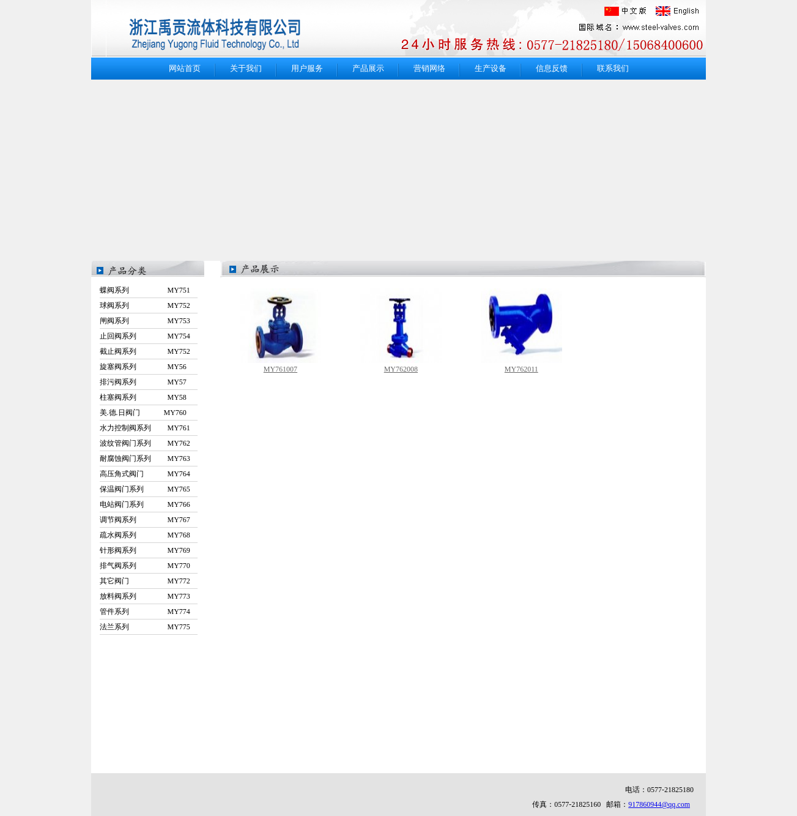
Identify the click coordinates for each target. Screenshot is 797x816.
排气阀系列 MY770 (145, 565)
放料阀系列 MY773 (145, 596)
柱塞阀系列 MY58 (143, 397)
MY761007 (280, 369)
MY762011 (521, 369)
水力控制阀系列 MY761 (145, 428)
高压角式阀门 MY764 (145, 474)
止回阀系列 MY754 (145, 336)
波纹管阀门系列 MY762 (145, 443)
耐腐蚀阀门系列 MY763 (145, 458)
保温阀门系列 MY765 (145, 489)
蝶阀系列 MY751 (145, 290)
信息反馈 (552, 68)
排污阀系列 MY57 (143, 382)
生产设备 (490, 68)
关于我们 (246, 68)
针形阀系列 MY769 (145, 550)
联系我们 (613, 68)
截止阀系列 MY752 (145, 351)
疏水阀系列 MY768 (145, 535)
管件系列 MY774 (145, 611)
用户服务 (307, 68)
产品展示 (368, 68)
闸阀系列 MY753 (145, 320)
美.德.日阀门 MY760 (143, 412)
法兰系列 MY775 (145, 627)
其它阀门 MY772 (145, 581)
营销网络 (429, 68)
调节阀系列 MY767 (145, 519)
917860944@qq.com (659, 804)
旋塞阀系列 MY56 (143, 366)
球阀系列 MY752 (145, 305)
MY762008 (401, 369)
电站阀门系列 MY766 (145, 504)
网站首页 (185, 68)
